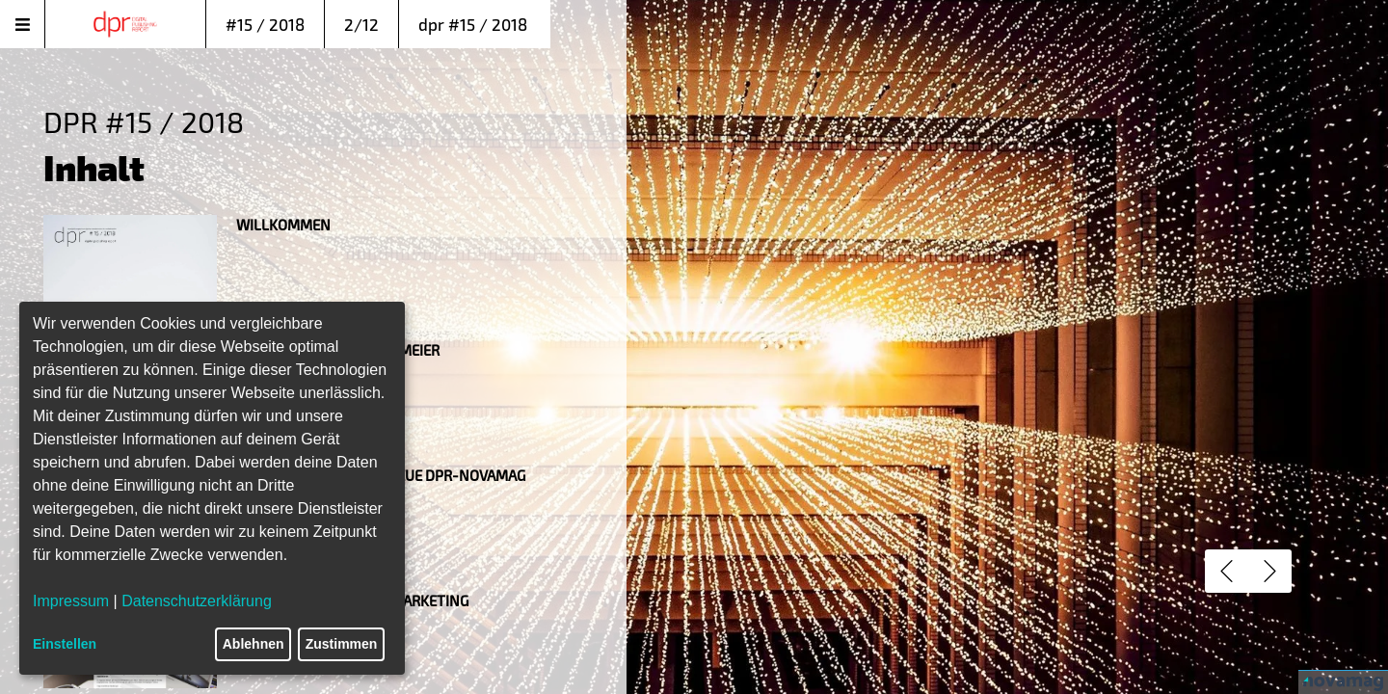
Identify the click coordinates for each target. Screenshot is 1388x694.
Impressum (71, 601)
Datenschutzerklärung (196, 601)
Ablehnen (253, 644)
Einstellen (64, 644)
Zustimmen (342, 644)
